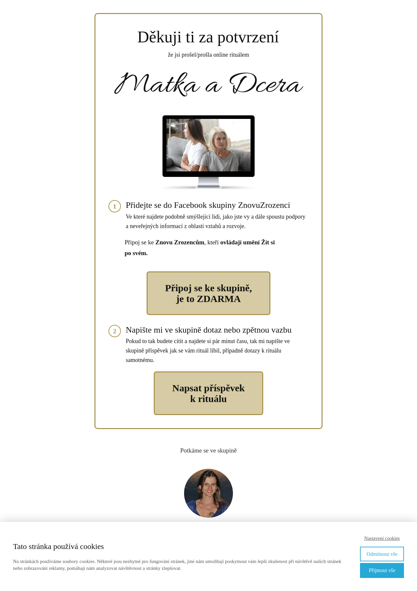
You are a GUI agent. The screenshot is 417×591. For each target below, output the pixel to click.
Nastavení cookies (382, 538)
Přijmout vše (382, 570)
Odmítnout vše (382, 554)
